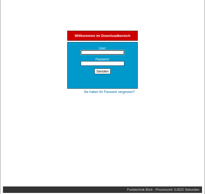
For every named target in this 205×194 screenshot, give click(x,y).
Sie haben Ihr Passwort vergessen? (109, 92)
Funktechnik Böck (140, 190)
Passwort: (103, 59)
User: (103, 48)
